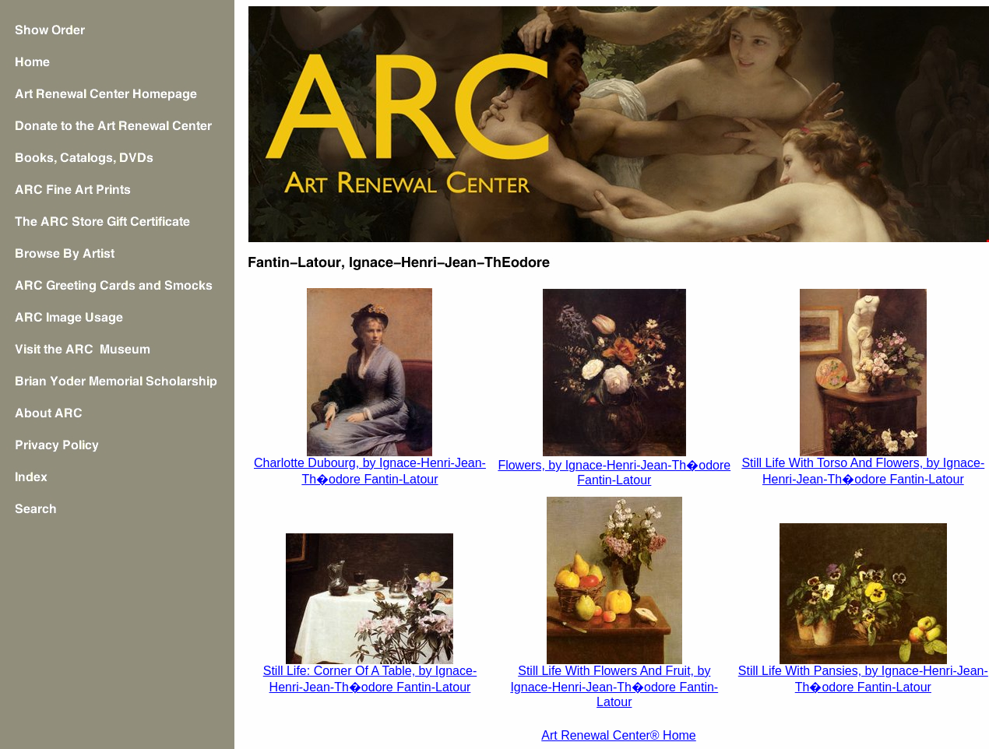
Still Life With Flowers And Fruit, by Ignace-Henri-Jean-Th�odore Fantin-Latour (614, 686)
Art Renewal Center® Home (618, 735)
